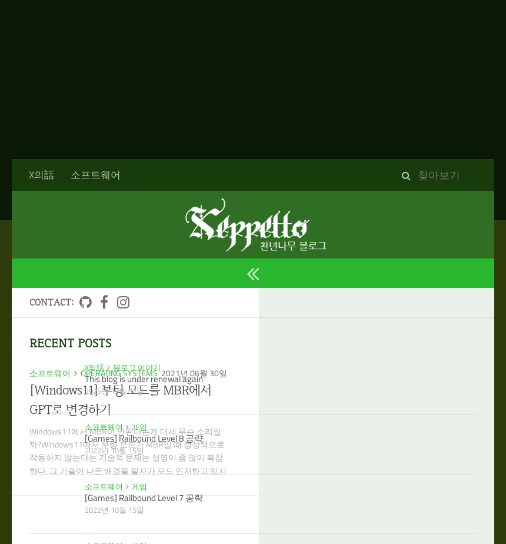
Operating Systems (119, 373)
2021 (45, 233)
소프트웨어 (96, 175)
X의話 (41, 175)
